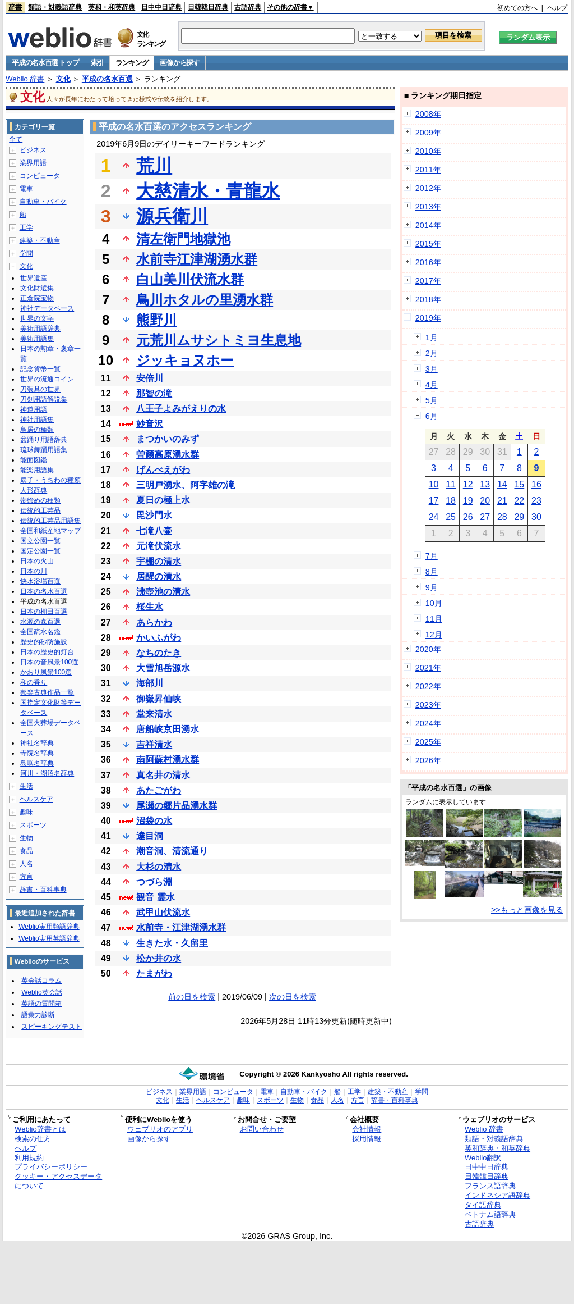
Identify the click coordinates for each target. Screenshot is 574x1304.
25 (451, 517)
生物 (26, 838)
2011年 (428, 169)
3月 (431, 368)
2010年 (428, 151)
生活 (26, 786)
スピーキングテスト (51, 1027)
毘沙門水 (154, 515)
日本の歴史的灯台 (47, 652)
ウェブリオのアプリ (160, 1129)
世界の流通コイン (47, 379)
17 (434, 500)
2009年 (428, 132)
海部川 (149, 683)
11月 (433, 618)
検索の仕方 (33, 1138)
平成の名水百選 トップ (45, 62)
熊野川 (156, 319)
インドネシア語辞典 (497, 1195)
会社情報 (366, 1129)
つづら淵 (154, 882)
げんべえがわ (163, 470)
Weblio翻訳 (483, 1157)
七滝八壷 (154, 531)
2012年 (428, 188)
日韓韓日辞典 (208, 7)
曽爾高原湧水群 (167, 454)
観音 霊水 (155, 897)
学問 (26, 253)
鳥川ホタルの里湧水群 (204, 299)
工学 (26, 227)
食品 (26, 851)
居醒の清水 (158, 576)
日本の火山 (37, 561)
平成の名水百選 (107, 79)
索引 (97, 62)
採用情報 (366, 1138)
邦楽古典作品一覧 (47, 692)
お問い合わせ (262, 1129)
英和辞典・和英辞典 (497, 1148)
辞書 (15, 7)
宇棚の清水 (158, 561)
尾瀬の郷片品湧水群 (176, 805)
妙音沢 (149, 423)
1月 (431, 337)
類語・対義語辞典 (55, 7)
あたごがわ (158, 790)
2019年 (428, 317)
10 (434, 484)
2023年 (428, 704)
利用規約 (29, 1157)
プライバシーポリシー (51, 1166)
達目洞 (149, 836)
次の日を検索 (292, 996)
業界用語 (33, 163)
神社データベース (47, 308)
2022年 (428, 686)
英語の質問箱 (41, 1003)
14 (502, 484)
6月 (431, 416)
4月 (431, 384)
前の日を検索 (191, 996)
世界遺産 (33, 278)
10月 (433, 603)
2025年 (428, 741)
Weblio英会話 (41, 992)
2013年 (428, 206)
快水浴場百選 (40, 581)
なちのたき (158, 653)
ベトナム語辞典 (490, 1214)
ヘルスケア (36, 799)
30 (536, 517)
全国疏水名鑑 (40, 632)
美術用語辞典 (40, 328)
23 (536, 500)
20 (485, 500)
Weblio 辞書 (25, 79)
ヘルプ (557, 8)
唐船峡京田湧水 (167, 729)
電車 (26, 189)
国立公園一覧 (40, 541)
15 (519, 484)
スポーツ (33, 825)
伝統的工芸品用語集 (50, 521)
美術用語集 (37, 339)
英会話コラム (41, 980)
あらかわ (154, 622)
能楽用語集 (37, 470)
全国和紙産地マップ (50, 531)
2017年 (428, 280)
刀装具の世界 (40, 389)
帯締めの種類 (40, 500)
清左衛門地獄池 (183, 239)
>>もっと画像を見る (527, 909)
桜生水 (149, 607)
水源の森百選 (40, 622)
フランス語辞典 (490, 1186)
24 (434, 517)
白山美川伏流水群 (190, 279)
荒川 (154, 166)
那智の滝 (154, 393)
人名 (26, 864)
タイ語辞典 (483, 1205)
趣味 (26, 812)
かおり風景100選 (46, 672)
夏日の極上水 (163, 500)
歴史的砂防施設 (43, 642)
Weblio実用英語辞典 (48, 938)
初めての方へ (517, 8)
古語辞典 (247, 7)
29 (519, 517)
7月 (431, 555)
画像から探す (179, 62)
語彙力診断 (38, 1015)
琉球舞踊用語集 (43, 450)
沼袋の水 (154, 821)
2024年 (428, 723)
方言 (26, 877)
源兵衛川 (172, 216)
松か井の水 (158, 958)
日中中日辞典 (161, 7)
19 (468, 500)
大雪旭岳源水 (163, 668)
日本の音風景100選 (49, 662)
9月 (431, 587)
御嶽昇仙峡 (158, 699)
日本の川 (33, 571)
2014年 (428, 225)
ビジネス (33, 150)
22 (519, 500)
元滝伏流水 (158, 546)
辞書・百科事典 (43, 889)
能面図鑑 (33, 460)
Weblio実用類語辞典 (48, 927)
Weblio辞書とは (40, 1129)
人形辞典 (33, 490)
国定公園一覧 (40, 551)
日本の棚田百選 (43, 611)
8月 (431, 571)
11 (451, 484)
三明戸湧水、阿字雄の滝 (185, 485)
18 (451, 500)
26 (468, 517)
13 (485, 484)
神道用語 (33, 409)
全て (15, 139)
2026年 (428, 760)
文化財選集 (37, 288)
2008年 (428, 114)
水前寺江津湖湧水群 (196, 259)
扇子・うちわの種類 (50, 480)
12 (468, 484)
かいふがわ (158, 637)
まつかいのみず (167, 439)
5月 (431, 400)
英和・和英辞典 (111, 7)
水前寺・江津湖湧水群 (181, 927)
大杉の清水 (158, 867)
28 (502, 517)
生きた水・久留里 (172, 943)
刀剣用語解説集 (43, 399)
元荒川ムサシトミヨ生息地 (218, 340)
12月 (433, 634)
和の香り (33, 682)
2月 (431, 353)
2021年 (428, 667)
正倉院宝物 (37, 298)
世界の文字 (37, 318)
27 (485, 517)
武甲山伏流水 (163, 912)
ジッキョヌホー (185, 360)
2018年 (428, 299)
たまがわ (154, 973)
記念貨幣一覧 (40, 369)
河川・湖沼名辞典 (47, 773)
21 (502, 500)
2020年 (428, 649)
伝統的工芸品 (40, 510)
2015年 (428, 243)
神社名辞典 (37, 743)
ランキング (132, 62)
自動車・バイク (43, 202)
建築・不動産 (40, 240)
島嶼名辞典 (37, 763)
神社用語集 (37, 419)
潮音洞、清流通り (172, 851)
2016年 (428, 262)
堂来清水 (154, 714)
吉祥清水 (154, 744)
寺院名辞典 (37, 753)
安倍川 (149, 378)
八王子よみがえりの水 (181, 408)
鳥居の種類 (37, 430)
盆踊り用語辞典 (43, 440)
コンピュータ (40, 176)
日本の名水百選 (43, 591)
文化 (63, 79)
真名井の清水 (163, 775)
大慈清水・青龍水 (208, 191)
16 (536, 484)
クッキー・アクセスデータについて (58, 1181)
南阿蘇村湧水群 (167, 759)
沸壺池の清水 (163, 591)
